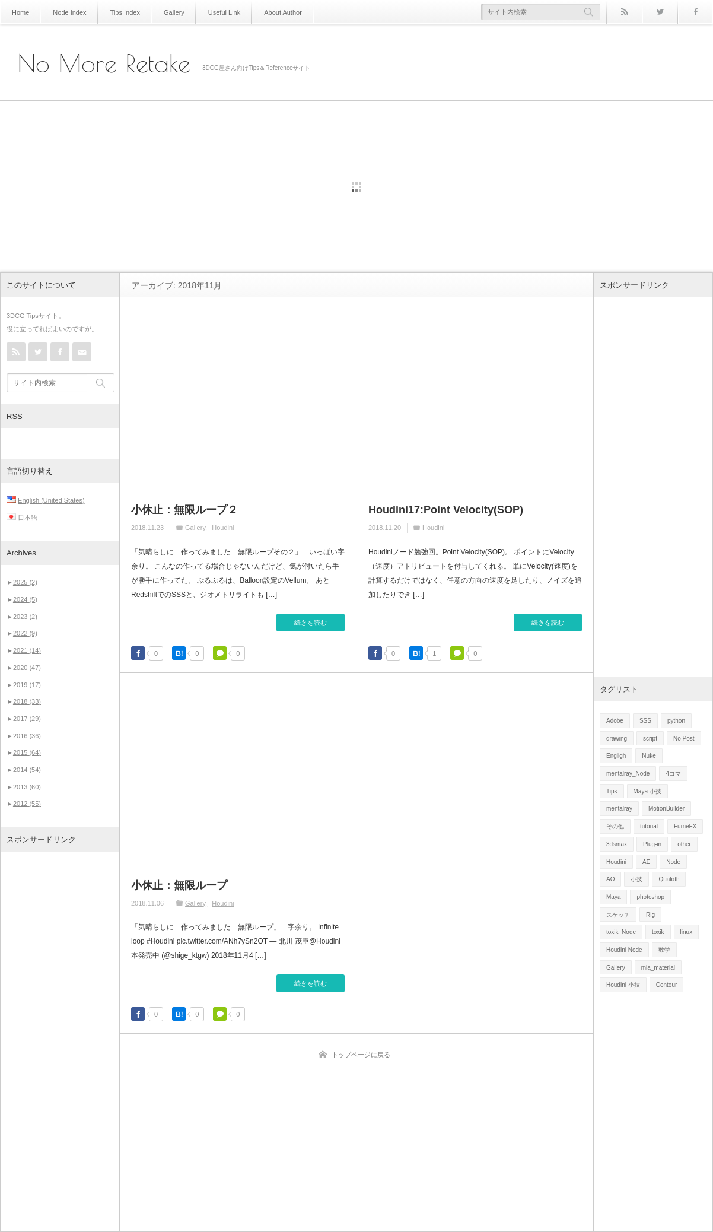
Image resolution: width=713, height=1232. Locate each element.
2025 (25, 582)
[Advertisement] (60, 1041)
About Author (269, 12)
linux (686, 932)
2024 (25, 599)
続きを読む (310, 622)
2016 (27, 735)
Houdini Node (624, 950)
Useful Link (213, 12)
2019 (27, 684)
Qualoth (668, 879)
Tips (611, 791)
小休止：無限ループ (179, 885)
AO (610, 879)
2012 (27, 803)
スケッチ (618, 915)
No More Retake (104, 63)
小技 (636, 879)
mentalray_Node (628, 773)
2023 (25, 616)
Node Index (67, 12)
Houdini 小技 (623, 985)
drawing (616, 738)
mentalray (619, 808)
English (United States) (51, 500)
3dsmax (616, 844)
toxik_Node (621, 932)
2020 (27, 667)
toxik (658, 932)
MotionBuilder (666, 808)
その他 (615, 826)
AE (646, 862)
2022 (25, 633)
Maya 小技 (647, 791)
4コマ (673, 773)
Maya (613, 897)
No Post (684, 738)
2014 (27, 769)
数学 (664, 950)
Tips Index (119, 12)
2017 (27, 718)
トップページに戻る (361, 1054)
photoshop (650, 897)
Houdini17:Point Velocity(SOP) (445, 510)
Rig (650, 915)
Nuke (648, 755)
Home (20, 12)
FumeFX (685, 826)
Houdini (223, 527)
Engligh (616, 755)
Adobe (614, 720)
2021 (27, 650)
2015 (27, 752)
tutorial (649, 826)
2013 (27, 786)
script (650, 738)
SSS (645, 720)
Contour (666, 985)
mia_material (658, 967)
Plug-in (652, 844)
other (684, 844)
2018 (27, 701)
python (676, 720)
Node (673, 862)
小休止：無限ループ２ (184, 510)
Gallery (166, 12)
